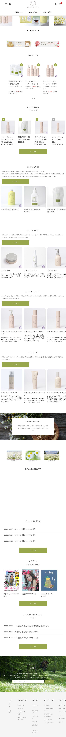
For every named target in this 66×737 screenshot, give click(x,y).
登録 (49, 681)
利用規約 (46, 705)
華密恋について (19, 12)
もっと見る (33, 151)
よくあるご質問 (47, 12)
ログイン (20, 708)
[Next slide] (38, 30)
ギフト (61, 722)
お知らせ (34, 721)
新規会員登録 (21, 705)
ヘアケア (61, 715)
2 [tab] (34, 98)
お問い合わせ (48, 719)
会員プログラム (33, 12)
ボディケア (62, 708)
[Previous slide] (27, 30)
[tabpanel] (16, 77)
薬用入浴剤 (62, 705)
